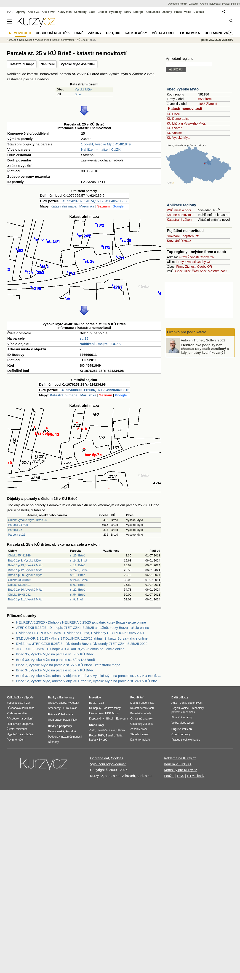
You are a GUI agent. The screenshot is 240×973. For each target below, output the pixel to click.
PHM (101, 735)
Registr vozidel (180, 708)
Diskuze (199, 12)
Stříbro (120, 730)
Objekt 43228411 (19, 584)
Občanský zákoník (141, 723)
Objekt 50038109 (19, 580)
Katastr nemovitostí (185, 109)
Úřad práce (54, 719)
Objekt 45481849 (19, 555)
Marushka (86, 206)
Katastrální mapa (22, 64)
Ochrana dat (99, 758)
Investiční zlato (106, 730)
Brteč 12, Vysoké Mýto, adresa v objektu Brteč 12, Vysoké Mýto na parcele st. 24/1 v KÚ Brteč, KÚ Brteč (88, 681)
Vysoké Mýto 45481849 (78, 64)
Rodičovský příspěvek (20, 723)
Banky (52, 697)
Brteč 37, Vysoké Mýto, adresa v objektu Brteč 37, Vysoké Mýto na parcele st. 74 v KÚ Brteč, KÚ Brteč (88, 676)
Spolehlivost (195, 702)
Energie (138, 12)
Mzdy (115, 713)
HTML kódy (195, 776)
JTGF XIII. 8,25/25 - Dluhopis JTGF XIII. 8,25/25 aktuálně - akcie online (70, 649)
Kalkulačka (153, 12)
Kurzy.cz (11, 39)
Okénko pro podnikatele (186, 332)
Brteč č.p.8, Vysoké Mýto (24, 560)
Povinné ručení (16, 739)
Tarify (127, 12)
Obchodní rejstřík (177, 3)
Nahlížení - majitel (94, 149)
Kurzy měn (65, 12)
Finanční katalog (181, 717)
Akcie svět (48, 12)
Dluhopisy (95, 708)
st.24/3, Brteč (79, 580)
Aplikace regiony (181, 205)
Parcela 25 (15, 529)
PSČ (151, 702)
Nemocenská (56, 731)
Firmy (183, 257)
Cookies (117, 758)
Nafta (119, 735)
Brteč (78, 94)
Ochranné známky (221, 33)
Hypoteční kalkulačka (20, 734)
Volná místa (65, 714)
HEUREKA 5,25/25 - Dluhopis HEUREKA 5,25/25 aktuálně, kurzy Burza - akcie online (81, 622)
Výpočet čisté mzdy (18, 702)
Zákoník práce (139, 729)
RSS (180, 776)
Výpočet (29, 697)
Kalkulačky (136, 33)
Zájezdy (193, 3)
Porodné (71, 731)
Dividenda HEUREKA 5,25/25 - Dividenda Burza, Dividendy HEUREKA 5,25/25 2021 (80, 633)
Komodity (80, 12)
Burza (92, 702)
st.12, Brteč (77, 565)
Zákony (167, 12)
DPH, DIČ (113, 33)
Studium (235, 3)
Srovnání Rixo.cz (179, 241)
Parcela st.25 (16, 534)
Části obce (199, 271)
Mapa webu (186, 722)
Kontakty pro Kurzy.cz (180, 770)
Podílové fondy (111, 708)
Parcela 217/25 (18, 524)
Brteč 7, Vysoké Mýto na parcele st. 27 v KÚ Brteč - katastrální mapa (68, 665)
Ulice (187, 271)
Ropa (92, 735)
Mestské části (217, 271)
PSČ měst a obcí (179, 210)
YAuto (203, 3)
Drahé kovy (96, 725)
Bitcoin (102, 12)
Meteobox (214, 3)
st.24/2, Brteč (79, 560)
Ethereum (122, 718)
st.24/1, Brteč (79, 570)
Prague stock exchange (185, 739)
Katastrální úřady (140, 713)
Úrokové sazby (57, 702)
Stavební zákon (139, 734)
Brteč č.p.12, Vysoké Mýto (25, 570)
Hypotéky (115, 12)
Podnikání (136, 697)
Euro (66, 708)
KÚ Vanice (174, 133)
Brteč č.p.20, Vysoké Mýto (25, 575)
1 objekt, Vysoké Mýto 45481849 (106, 144)
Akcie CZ (33, 12)
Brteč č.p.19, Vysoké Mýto (25, 565)
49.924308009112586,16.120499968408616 (95, 390)
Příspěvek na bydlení (19, 718)
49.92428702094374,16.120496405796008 (95, 201)
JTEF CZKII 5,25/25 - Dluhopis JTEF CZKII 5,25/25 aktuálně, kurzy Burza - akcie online (82, 628)
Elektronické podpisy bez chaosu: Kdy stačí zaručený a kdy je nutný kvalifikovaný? (205, 348)
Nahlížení (48, 64)
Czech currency (180, 734)
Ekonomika (190, 33)
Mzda (66, 719)
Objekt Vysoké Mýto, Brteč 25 (27, 520)
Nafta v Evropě (98, 739)
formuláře (144, 739)
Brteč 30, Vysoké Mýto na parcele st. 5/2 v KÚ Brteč (55, 660)
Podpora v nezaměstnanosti (65, 736)
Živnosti (193, 257)
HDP (108, 713)
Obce (179, 271)
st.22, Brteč (77, 589)
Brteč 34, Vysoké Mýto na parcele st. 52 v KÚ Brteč (55, 670)
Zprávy (20, 12)
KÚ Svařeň (174, 128)
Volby (174, 722)
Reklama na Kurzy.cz (180, 758)
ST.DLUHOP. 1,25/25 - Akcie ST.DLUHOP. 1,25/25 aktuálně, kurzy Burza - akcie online (82, 638)
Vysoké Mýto (83, 89)
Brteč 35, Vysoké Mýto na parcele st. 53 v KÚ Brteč (55, 654)
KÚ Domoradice (178, 118)
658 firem (204, 99)
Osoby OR (207, 257)
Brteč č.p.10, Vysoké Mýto (25, 589)
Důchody (53, 742)
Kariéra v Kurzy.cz (178, 764)
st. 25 (84, 338)
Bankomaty (66, 697)
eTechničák (188, 712)
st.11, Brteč (77, 575)
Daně (79, 33)
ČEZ (101, 702)
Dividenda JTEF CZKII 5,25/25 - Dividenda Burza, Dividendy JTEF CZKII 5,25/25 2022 (81, 644)
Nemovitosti (25, 39)
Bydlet (225, 3)
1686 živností (207, 104)
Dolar (73, 708)
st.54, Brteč (77, 594)
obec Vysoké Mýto (183, 89)
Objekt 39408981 (19, 594)
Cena (182, 702)
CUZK (116, 149)
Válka (187, 12)
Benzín (110, 735)
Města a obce (164, 33)
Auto (174, 702)
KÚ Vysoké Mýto (178, 137)
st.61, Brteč (77, 584)
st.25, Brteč (77, 555)
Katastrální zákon (179, 219)
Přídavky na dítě (17, 713)
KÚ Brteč (173, 114)
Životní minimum (17, 729)
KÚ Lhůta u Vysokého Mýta (186, 123)
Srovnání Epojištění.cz (183, 236)
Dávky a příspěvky (60, 726)
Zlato (92, 12)
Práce (178, 12)
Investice (95, 697)
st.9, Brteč (77, 599)
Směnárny (54, 708)
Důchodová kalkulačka (20, 708)
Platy (74, 719)
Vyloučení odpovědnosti (108, 764)
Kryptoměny (96, 718)
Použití (169, 776)
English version (181, 729)
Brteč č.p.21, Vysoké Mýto (25, 599)
